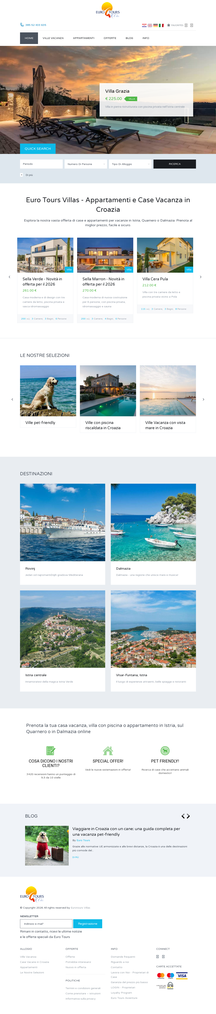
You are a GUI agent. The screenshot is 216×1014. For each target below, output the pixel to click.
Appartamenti (83, 38)
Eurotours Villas (80, 907)
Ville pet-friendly (40, 423)
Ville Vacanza (53, 38)
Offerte (110, 38)
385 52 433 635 (35, 25)
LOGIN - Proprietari (123, 987)
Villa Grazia (117, 91)
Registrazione (87, 924)
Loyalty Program (121, 992)
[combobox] (86, 164)
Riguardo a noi (120, 962)
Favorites (175, 25)
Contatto (116, 967)
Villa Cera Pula (155, 279)
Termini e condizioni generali (83, 988)
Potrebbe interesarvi (78, 962)
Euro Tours (83, 840)
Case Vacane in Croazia (34, 962)
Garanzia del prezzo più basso (129, 982)
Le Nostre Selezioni (32, 972)
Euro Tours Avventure (124, 998)
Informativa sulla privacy (81, 998)
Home (29, 38)
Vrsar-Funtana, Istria (131, 675)
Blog (129, 38)
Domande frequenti (123, 956)
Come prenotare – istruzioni (83, 993)
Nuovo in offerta (76, 967)
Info (145, 38)
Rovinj (30, 568)
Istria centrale (35, 675)
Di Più (75, 857)
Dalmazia (123, 568)
